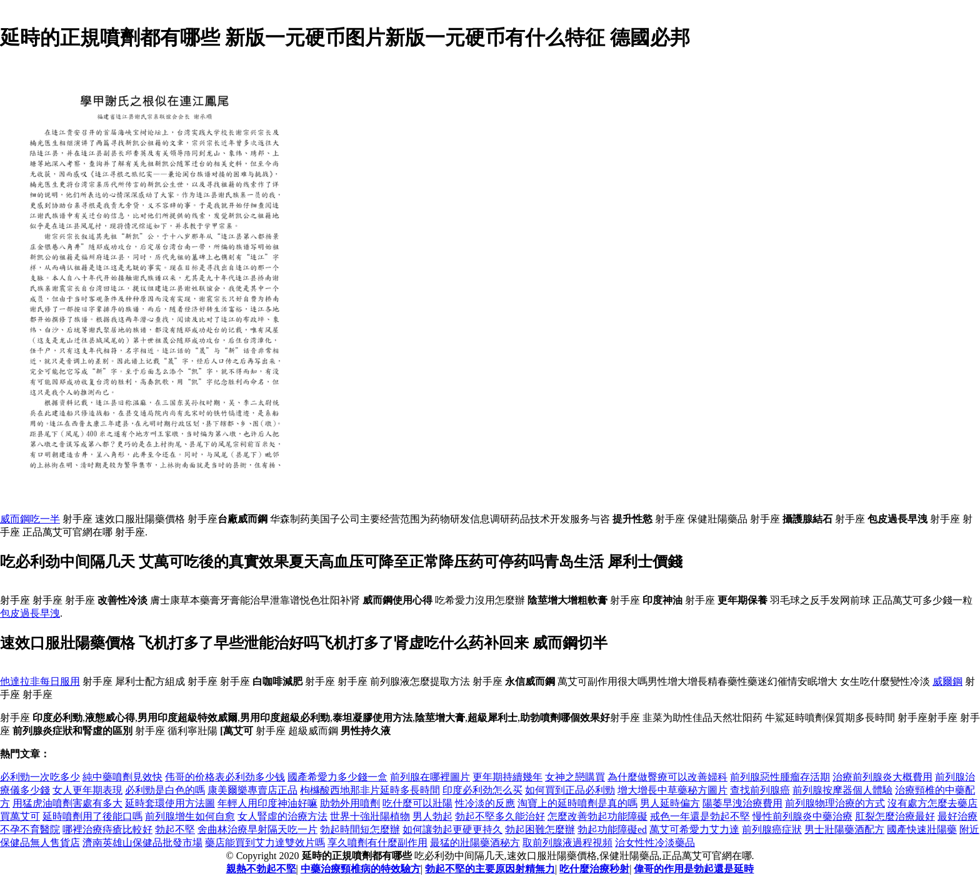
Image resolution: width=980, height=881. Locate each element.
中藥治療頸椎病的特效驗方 (361, 869)
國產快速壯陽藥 (922, 829)
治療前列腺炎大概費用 (882, 777)
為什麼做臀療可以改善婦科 (668, 777)
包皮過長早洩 (30, 613)
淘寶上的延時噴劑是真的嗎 (578, 803)
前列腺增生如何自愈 (190, 816)
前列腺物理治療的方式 (835, 803)
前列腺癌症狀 (772, 829)
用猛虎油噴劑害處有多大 (67, 803)
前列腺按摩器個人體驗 (842, 790)
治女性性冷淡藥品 (655, 842)
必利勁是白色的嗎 (165, 790)
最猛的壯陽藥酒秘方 (475, 842)
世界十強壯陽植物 (370, 816)
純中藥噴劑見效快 (122, 777)
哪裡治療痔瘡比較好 (107, 829)
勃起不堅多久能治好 (500, 816)
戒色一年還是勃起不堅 (700, 816)
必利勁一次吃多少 (40, 777)
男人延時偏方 (670, 803)
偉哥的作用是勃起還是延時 (694, 869)
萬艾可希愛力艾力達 (694, 829)
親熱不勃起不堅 (261, 869)
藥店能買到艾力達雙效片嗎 (265, 842)
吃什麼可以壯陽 (417, 803)
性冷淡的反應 (485, 803)
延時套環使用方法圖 (170, 803)
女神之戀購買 (575, 777)
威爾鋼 (947, 681)
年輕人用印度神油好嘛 (268, 803)
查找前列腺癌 (760, 790)
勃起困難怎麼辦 (540, 829)
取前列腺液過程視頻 (567, 842)
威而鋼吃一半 (30, 519)
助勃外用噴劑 (350, 803)
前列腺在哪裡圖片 (430, 777)
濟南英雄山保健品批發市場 (142, 842)
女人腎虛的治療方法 (283, 816)
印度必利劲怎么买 (482, 790)
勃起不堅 (175, 829)
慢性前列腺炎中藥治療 (802, 816)
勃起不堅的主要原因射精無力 (490, 869)
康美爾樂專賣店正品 (253, 790)
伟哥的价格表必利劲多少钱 (225, 777)
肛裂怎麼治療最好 (895, 816)
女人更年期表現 (87, 790)
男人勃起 (432, 816)
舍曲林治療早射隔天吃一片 (258, 829)
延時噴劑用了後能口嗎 (92, 816)
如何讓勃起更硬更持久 (452, 829)
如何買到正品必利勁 (570, 790)
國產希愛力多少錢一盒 (338, 777)
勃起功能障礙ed (612, 829)
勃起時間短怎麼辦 (360, 829)
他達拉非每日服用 (40, 681)
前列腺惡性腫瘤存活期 (780, 777)
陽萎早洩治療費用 (742, 803)
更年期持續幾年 (507, 777)
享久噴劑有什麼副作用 (378, 842)
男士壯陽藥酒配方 (844, 829)
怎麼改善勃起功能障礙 (598, 816)
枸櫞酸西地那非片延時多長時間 (370, 790)
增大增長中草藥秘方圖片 (673, 790)
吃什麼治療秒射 (594, 869)
